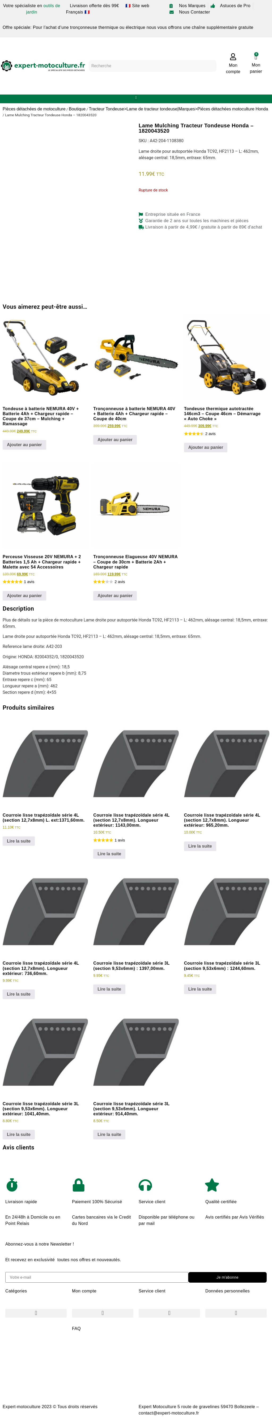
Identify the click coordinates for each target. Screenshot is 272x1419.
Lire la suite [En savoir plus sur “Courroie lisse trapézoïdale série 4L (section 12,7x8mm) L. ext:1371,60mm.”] (19, 841)
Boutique (77, 109)
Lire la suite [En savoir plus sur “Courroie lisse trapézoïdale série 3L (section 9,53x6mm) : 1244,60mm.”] (200, 989)
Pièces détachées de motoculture (34, 109)
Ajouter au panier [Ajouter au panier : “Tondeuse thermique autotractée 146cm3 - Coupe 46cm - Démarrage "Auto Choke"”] (205, 447)
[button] (136, 98)
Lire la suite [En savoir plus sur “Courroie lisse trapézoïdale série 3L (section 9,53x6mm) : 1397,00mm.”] (109, 989)
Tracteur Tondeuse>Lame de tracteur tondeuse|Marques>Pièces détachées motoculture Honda (178, 109)
